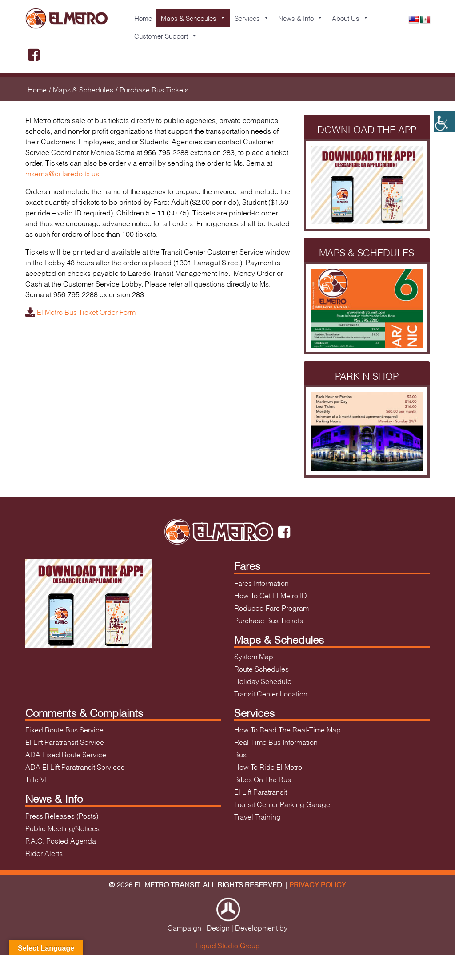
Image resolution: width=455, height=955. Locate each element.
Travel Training (257, 816)
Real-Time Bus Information (276, 742)
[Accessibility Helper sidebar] (444, 121)
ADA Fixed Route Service (65, 754)
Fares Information (261, 583)
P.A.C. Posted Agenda (60, 840)
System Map (253, 656)
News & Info (300, 18)
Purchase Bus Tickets (268, 620)
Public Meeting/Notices (62, 828)
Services (252, 18)
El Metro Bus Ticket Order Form (80, 312)
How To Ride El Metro (268, 766)
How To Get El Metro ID (270, 595)
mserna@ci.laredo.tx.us (62, 173)
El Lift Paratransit (260, 791)
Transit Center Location (270, 693)
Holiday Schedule (262, 681)
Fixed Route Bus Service (64, 729)
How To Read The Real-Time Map (287, 729)
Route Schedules (261, 668)
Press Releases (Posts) (61, 815)
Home (143, 18)
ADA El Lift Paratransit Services (74, 766)
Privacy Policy (317, 884)
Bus (240, 754)
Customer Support (165, 35)
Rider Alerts (44, 853)
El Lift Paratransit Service (64, 742)
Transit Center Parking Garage (282, 804)
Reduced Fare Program (271, 607)
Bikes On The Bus (262, 779)
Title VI (36, 779)
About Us (350, 18)
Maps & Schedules (193, 18)
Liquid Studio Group (228, 945)
